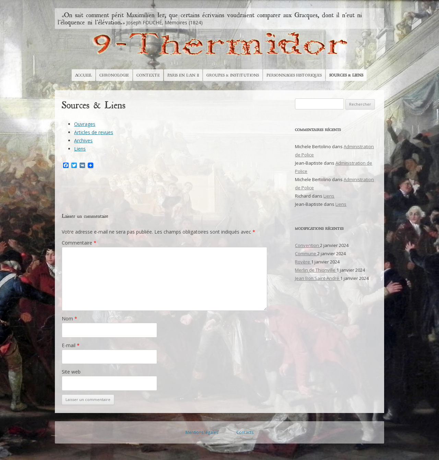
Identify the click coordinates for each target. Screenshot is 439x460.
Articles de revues (93, 132)
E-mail (71, 345)
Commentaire (79, 242)
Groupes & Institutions (232, 75)
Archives (83, 140)
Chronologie (114, 75)
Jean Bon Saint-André (317, 278)
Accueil (83, 75)
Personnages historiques (294, 75)
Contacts (244, 432)
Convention (307, 245)
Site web (71, 371)
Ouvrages (84, 124)
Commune (306, 253)
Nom (69, 318)
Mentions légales (202, 432)
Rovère (303, 262)
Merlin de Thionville (315, 270)
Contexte (148, 75)
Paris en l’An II (183, 75)
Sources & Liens (346, 75)
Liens (80, 148)
